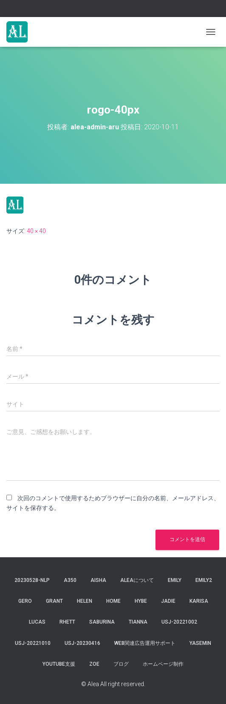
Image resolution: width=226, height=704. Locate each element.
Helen (84, 601)
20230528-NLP (32, 580)
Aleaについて (137, 580)
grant (54, 601)
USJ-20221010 (33, 643)
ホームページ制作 (163, 664)
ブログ (121, 664)
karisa (198, 601)
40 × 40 (36, 231)
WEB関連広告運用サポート (144, 643)
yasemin (200, 643)
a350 (70, 580)
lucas (37, 622)
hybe (141, 601)
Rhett (67, 622)
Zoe (94, 664)
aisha (98, 580)
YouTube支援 (58, 664)
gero (25, 601)
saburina (102, 622)
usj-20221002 (179, 622)
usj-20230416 (82, 643)
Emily (174, 580)
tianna (138, 622)
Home (113, 601)
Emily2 (203, 580)
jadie (168, 601)
